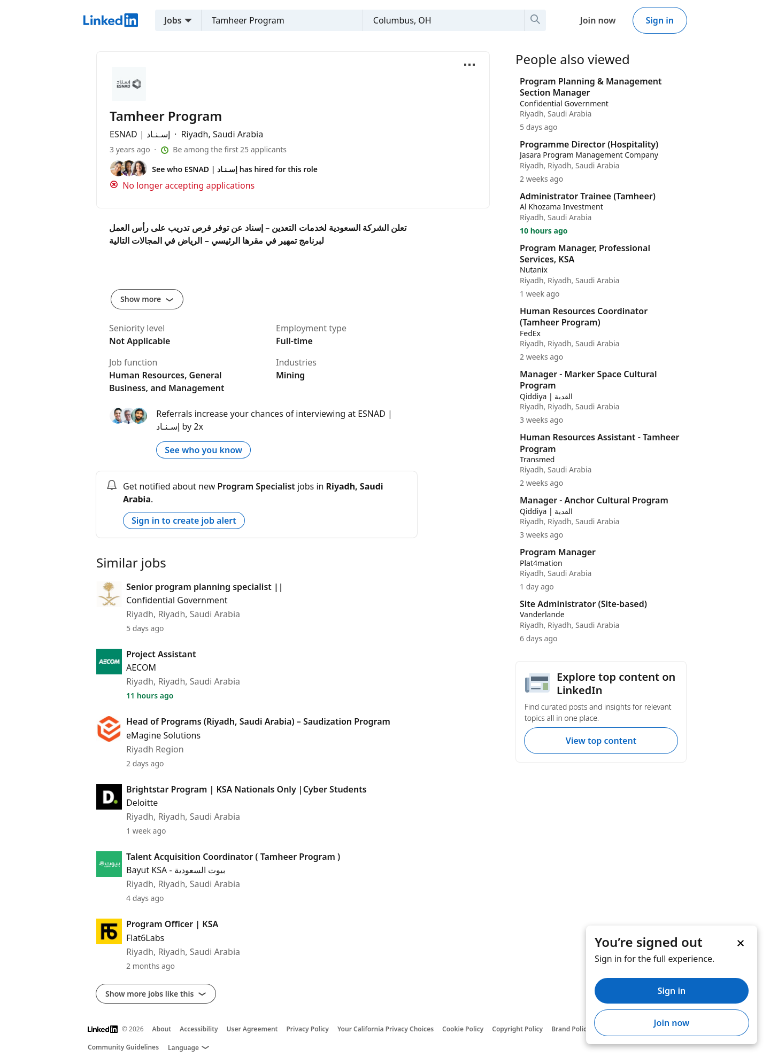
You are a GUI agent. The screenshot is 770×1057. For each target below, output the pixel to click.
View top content (601, 741)
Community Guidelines (123, 1047)
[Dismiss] (740, 942)
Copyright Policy (517, 1028)
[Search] (535, 20)
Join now (598, 20)
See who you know (203, 450)
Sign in (660, 20)
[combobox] (277, 20)
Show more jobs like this (155, 994)
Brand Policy (570, 1028)
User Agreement (252, 1028)
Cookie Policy (462, 1028)
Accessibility (199, 1028)
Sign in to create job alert (184, 520)
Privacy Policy (307, 1028)
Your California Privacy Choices (385, 1028)
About (162, 1028)
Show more (147, 299)
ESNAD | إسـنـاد (141, 134)
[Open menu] (469, 64)
